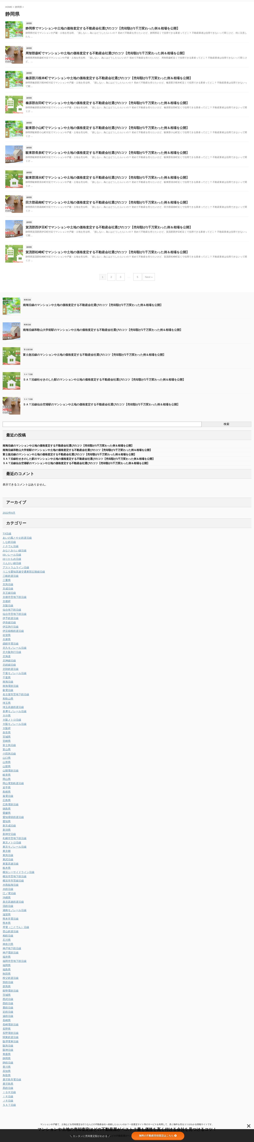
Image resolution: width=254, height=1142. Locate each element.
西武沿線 (8, 1002)
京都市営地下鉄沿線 (14, 600)
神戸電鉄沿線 (10, 955)
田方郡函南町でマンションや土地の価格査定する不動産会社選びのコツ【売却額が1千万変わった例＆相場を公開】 (98, 205)
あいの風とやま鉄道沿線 (16, 540)
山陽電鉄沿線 (10, 773)
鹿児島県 (8, 1086)
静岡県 (6, 1061)
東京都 (6, 853)
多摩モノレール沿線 (14, 714)
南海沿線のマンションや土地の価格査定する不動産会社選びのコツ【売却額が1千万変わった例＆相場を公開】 (88, 307)
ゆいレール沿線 (11, 557)
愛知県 (6, 824)
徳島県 (6, 811)
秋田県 (6, 976)
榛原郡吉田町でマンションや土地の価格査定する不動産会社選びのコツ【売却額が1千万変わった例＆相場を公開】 (98, 104)
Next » (147, 280)
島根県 (6, 794)
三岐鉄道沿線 (10, 578)
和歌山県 (8, 701)
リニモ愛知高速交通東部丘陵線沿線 (22, 574)
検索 (226, 426)
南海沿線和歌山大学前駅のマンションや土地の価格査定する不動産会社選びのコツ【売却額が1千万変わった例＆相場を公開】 (98, 332)
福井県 (6, 959)
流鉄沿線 (8, 908)
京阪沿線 (8, 608)
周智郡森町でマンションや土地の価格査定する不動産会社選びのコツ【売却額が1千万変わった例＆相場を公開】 (97, 53)
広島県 (6, 803)
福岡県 (6, 968)
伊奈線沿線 (9, 625)
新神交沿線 (9, 837)
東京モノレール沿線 (14, 849)
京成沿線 (8, 591)
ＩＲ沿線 (8, 1099)
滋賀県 (6, 917)
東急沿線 (8, 858)
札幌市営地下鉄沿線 (14, 841)
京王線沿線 (9, 595)
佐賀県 (6, 638)
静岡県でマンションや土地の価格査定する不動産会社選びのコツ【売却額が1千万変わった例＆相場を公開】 (94, 28)
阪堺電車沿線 (10, 1044)
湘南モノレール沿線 (14, 913)
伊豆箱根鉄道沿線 (12, 633)
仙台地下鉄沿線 (11, 612)
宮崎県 (6, 743)
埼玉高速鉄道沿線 (12, 710)
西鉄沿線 (8, 1006)
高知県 (6, 1074)
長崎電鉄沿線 (10, 1027)
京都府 (6, 604)
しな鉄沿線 (9, 544)
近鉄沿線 (8, 1014)
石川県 (6, 942)
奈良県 (6, 735)
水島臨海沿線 (10, 887)
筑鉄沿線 (8, 985)
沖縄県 (6, 900)
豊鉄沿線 (8, 1010)
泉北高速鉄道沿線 (12, 904)
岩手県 (6, 790)
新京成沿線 (9, 828)
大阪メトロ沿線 (11, 722)
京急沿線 (8, 587)
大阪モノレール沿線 (14, 726)
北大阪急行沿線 (11, 655)
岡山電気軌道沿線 (12, 786)
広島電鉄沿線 (10, 807)
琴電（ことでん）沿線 (15, 930)
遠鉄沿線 (8, 1019)
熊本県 (6, 925)
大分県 (6, 718)
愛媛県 (6, 815)
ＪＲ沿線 (8, 1103)
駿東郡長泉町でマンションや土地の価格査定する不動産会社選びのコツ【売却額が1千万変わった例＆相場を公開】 (98, 155)
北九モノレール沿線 (14, 650)
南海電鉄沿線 (10, 688)
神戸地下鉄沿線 (11, 951)
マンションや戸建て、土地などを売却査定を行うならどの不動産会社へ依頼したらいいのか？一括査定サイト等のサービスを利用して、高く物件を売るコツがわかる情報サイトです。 (127, 1125)
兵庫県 (6, 642)
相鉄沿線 (8, 938)
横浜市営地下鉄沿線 (14, 879)
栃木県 (6, 870)
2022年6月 (8, 515)
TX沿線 (7, 536)
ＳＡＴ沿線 (9, 1107)
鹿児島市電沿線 (11, 1082)
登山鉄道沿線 (10, 934)
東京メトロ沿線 (11, 845)
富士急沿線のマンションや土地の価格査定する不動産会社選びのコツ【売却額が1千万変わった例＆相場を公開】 (90, 357)
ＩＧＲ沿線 (9, 1095)
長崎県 (6, 1023)
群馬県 (6, 989)
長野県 (6, 1031)
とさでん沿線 (10, 549)
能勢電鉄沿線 (10, 993)
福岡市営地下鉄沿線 (14, 963)
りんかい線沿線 (11, 566)
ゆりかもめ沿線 (11, 561)
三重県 (6, 583)
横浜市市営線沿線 (12, 883)
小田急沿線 (9, 756)
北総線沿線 (9, 667)
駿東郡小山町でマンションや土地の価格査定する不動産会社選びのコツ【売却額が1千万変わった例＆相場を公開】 (98, 129)
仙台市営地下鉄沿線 (14, 616)
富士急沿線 (9, 748)
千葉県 (6, 680)
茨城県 (6, 997)
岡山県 (6, 781)
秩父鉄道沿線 (10, 980)
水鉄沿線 (8, 892)
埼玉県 (6, 705)
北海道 (6, 659)
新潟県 (6, 832)
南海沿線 (8, 684)
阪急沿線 (8, 1048)
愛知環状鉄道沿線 (12, 820)
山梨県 (6, 769)
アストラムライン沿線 (15, 570)
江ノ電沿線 (9, 896)
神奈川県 (8, 947)
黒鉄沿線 (8, 1090)
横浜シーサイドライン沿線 (17, 875)
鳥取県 (6, 1078)
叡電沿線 (8, 693)
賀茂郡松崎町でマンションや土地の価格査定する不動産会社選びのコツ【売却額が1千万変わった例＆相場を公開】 (98, 256)
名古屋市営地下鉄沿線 (15, 697)
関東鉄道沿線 (10, 1040)
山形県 (6, 765)
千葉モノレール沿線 (14, 676)
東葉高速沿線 (10, 866)
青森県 (6, 1057)
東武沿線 (8, 862)
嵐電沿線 (8, 798)
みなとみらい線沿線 (14, 553)
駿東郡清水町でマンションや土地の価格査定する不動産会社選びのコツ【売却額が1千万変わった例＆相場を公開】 (98, 180)
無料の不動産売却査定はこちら (158, 1135)
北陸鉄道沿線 (10, 671)
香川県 (6, 1069)
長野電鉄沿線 (10, 1035)
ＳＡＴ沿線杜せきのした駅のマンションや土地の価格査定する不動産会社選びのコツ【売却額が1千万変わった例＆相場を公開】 (99, 381)
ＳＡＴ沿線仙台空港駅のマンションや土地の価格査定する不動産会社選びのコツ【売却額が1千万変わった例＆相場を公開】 (96, 406)
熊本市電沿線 (10, 921)
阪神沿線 (8, 1052)
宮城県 (6, 739)
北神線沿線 (9, 663)
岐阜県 (6, 777)
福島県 (6, 972)
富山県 (6, 752)
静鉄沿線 (8, 1065)
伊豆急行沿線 (10, 629)
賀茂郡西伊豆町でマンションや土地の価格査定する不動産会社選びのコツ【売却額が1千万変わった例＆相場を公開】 (100, 231)
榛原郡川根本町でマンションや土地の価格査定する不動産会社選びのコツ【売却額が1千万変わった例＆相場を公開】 (100, 79)
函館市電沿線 (10, 646)
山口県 (6, 760)
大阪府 (6, 731)
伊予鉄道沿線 (10, 621)
